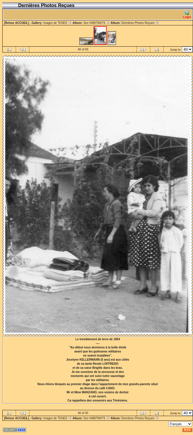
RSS (187, 430)
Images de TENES (57, 22)
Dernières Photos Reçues (140, 22)
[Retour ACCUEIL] (16, 22)
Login (187, 15)
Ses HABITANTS (96, 22)
